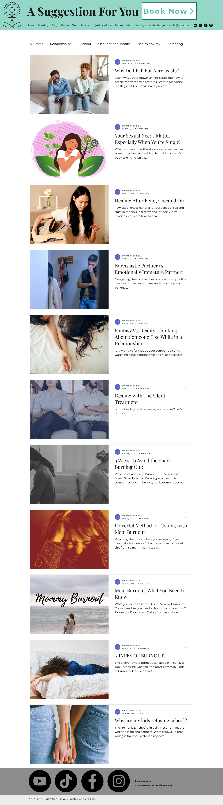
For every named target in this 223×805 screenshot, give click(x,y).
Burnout (84, 44)
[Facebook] (205, 25)
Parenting (175, 44)
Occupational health (114, 44)
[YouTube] (195, 25)
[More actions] (186, 62)
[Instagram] (211, 25)
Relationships (60, 44)
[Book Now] (169, 11)
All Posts (36, 44)
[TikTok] (200, 25)
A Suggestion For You (83, 11)
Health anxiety (148, 44)
